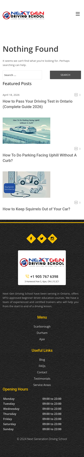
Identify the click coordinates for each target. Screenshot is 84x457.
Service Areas (42, 385)
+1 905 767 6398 (42, 277)
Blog (42, 360)
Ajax (42, 339)
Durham (42, 333)
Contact (42, 372)
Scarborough (42, 326)
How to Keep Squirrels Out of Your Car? (36, 209)
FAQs (42, 366)
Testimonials (42, 379)
